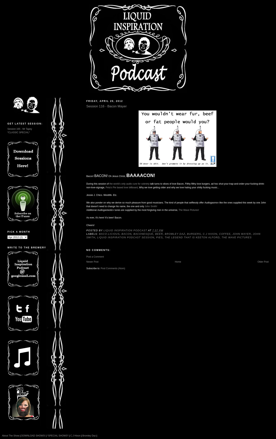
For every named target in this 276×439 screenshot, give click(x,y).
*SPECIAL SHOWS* (57, 435)
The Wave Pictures (237, 237)
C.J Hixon (210, 234)
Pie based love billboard (125, 187)
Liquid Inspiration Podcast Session (125, 237)
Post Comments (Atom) (113, 268)
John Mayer (241, 234)
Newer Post (92, 261)
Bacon (126, 234)
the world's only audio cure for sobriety (129, 183)
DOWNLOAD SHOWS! (33, 435)
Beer (159, 234)
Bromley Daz (175, 234)
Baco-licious (109, 234)
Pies (159, 237)
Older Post (263, 261)
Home (178, 261)
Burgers (194, 234)
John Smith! (151, 206)
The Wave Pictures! (188, 210)
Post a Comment (95, 256)
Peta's (109, 187)
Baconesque (143, 234)
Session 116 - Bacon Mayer (106, 106)
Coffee (225, 234)
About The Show (10, 435)
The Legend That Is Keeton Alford (192, 237)
